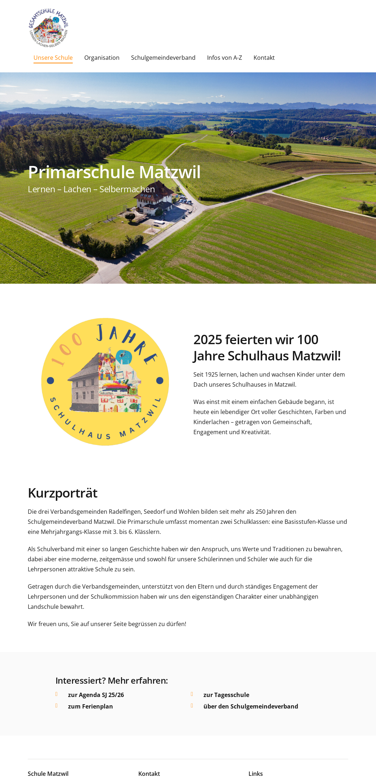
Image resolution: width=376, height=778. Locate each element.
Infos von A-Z (224, 58)
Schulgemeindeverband (163, 58)
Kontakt (264, 58)
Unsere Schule (53, 58)
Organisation (102, 58)
